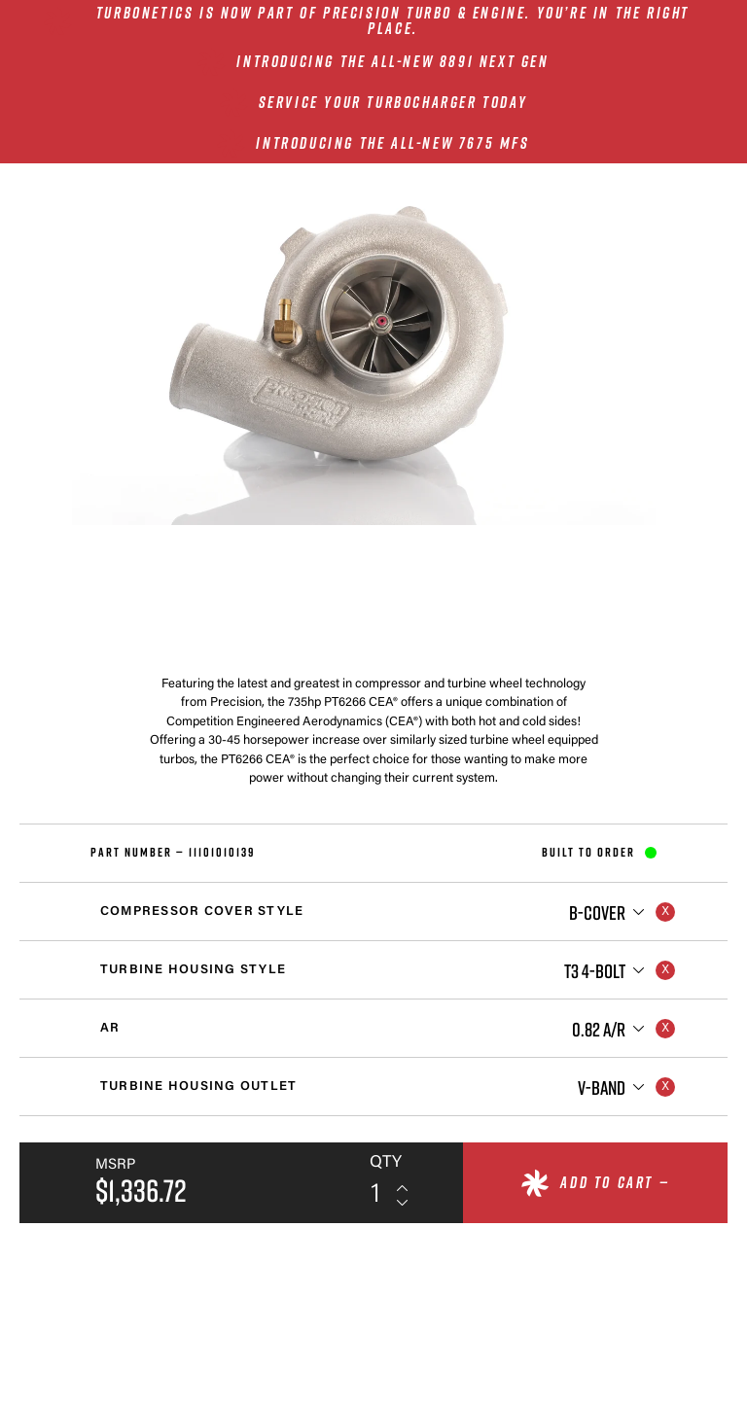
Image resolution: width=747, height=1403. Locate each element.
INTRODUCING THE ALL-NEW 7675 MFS (392, 143)
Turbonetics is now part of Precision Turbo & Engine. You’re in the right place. (393, 20)
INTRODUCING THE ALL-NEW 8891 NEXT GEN (392, 61)
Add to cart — (614, 1182)
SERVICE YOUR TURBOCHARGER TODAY (393, 102)
